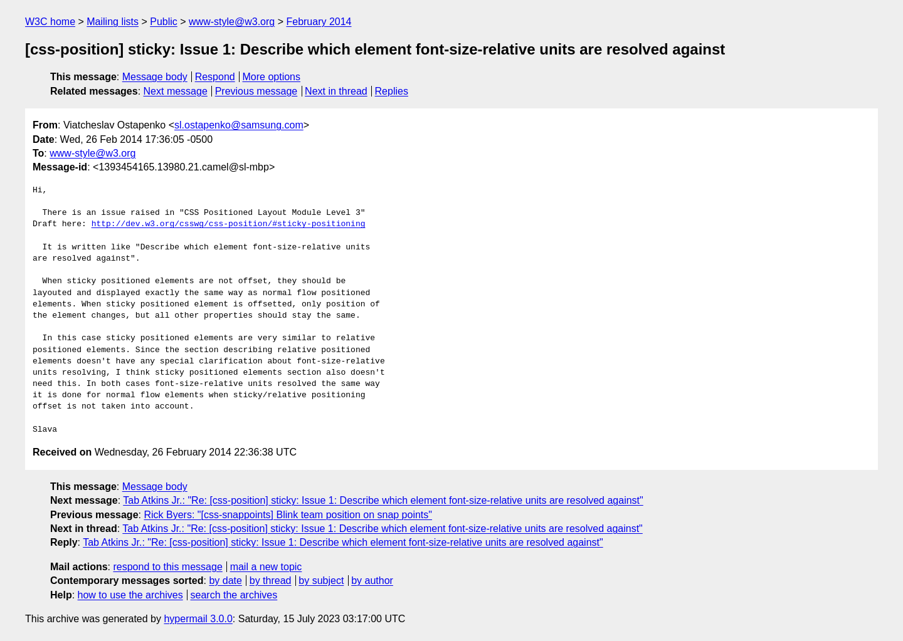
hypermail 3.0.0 (198, 618)
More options (272, 76)
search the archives (234, 595)
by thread (271, 580)
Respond (215, 76)
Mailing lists (113, 21)
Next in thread (336, 91)
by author (372, 580)
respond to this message (167, 566)
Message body (154, 76)
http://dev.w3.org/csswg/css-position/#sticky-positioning (229, 224)
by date (225, 580)
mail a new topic (266, 566)
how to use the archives (130, 595)
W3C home (50, 21)
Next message (176, 91)
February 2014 (318, 21)
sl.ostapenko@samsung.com (239, 125)
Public (163, 21)
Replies (391, 91)
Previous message (256, 91)
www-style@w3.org (232, 21)
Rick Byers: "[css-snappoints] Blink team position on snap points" (288, 514)
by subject (321, 580)
